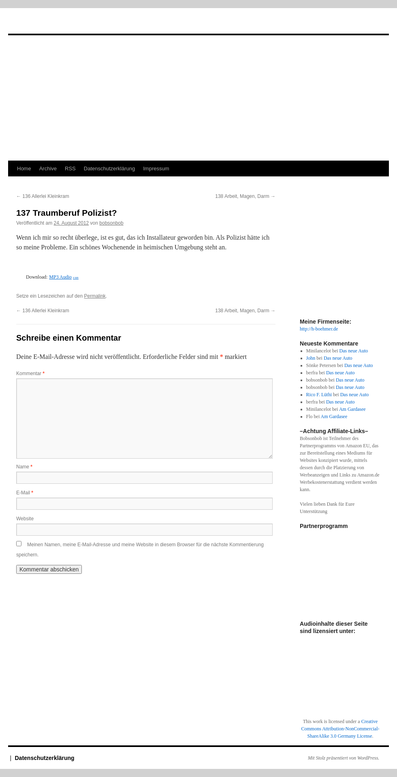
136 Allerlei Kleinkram (42, 196)
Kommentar (30, 373)
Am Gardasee (352, 409)
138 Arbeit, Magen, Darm (245, 196)
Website (25, 519)
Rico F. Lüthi (319, 394)
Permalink (94, 296)
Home (24, 168)
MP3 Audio (64, 277)
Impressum (156, 168)
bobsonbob (111, 223)
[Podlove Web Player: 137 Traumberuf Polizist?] (145, 267)
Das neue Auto (353, 351)
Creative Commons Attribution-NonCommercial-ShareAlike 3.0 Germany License (340, 729)
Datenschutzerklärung (109, 168)
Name (24, 467)
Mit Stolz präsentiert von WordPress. (343, 758)
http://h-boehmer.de (319, 329)
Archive (48, 168)
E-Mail (24, 493)
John (311, 358)
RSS (70, 168)
